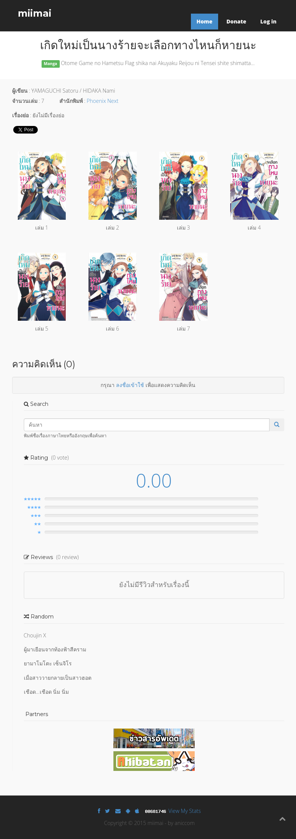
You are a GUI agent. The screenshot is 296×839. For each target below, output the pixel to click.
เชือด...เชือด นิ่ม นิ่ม (46, 691)
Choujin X (35, 635)
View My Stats (185, 810)
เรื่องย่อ (20, 115)
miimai (34, 13)
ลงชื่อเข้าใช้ (130, 384)
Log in (268, 21)
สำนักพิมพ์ (71, 100)
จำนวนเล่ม (24, 100)
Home (204, 21)
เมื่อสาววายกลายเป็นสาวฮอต (57, 677)
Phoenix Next (102, 100)
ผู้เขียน (20, 90)
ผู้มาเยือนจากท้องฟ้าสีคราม (55, 649)
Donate (236, 21)
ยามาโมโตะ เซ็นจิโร (48, 663)
